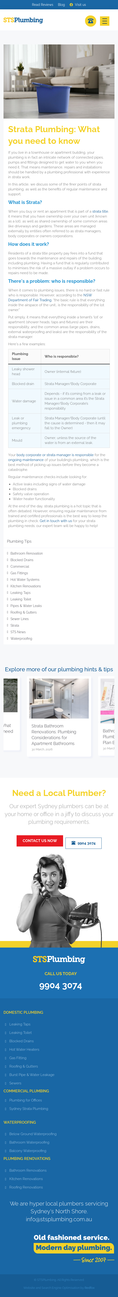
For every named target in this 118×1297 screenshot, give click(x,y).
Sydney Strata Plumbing (28, 1109)
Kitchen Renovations (26, 586)
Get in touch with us (56, 521)
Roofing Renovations (26, 1187)
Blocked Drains (22, 560)
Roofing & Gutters (24, 612)
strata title (100, 211)
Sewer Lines (20, 619)
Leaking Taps (21, 593)
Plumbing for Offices (25, 1100)
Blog (61, 5)
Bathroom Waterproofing (29, 1142)
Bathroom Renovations (27, 1170)
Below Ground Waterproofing (33, 1134)
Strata (15, 625)
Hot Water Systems (25, 579)
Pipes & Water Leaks (26, 606)
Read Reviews (42, 5)
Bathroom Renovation (27, 553)
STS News (18, 632)
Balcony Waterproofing (27, 1151)
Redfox (90, 1288)
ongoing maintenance (26, 460)
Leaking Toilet (21, 599)
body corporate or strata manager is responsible (55, 455)
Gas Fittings (19, 573)
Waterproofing (21, 638)
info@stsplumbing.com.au (59, 1219)
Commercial (20, 566)
